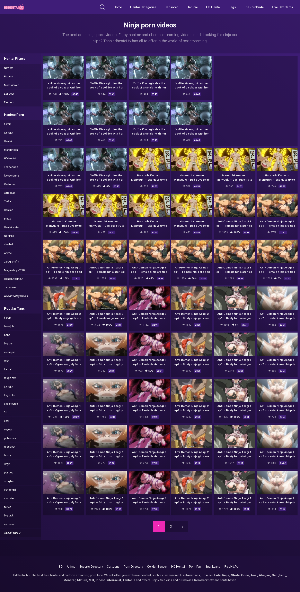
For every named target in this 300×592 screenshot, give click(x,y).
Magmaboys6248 (14, 270)
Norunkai (9, 235)
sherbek (9, 244)
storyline (9, 481)
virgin (7, 463)
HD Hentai (213, 7)
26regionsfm (11, 261)
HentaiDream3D (13, 278)
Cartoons (9, 184)
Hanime (192, 7)
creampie (9, 352)
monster (9, 498)
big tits (8, 343)
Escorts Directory (91, 566)
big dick (9, 515)
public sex (10, 438)
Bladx (7, 218)
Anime (8, 253)
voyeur (8, 429)
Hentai (8, 141)
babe (7, 334)
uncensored (11, 403)
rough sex (10, 377)
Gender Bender (157, 566)
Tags (232, 7)
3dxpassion (11, 167)
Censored (171, 7)
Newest (8, 67)
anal (6, 420)
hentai (7, 369)
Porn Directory (133, 566)
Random (9, 102)
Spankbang (212, 566)
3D (61, 566)
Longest (9, 93)
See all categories (16, 296)
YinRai (7, 201)
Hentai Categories (143, 7)
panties (8, 472)
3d (5, 412)
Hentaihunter (11, 227)
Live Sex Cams (282, 7)
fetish (7, 506)
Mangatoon (11, 149)
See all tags (12, 532)
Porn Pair (195, 566)
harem (7, 124)
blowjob (9, 326)
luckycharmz (11, 175)
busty (7, 455)
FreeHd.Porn (232, 566)
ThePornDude (254, 7)
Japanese (10, 287)
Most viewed (11, 85)
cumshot (9, 524)
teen (6, 360)
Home (118, 7)
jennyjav (8, 132)
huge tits (9, 395)
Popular (8, 76)
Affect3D (9, 192)
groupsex (9, 446)
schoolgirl (10, 489)
